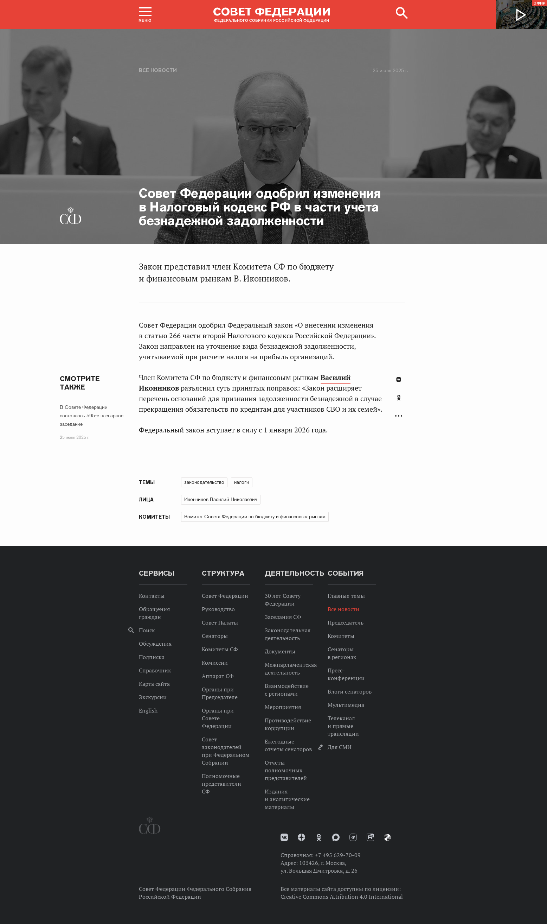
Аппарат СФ (218, 675)
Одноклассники (399, 397)
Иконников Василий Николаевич (220, 499)
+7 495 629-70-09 (338, 855)
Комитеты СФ (220, 649)
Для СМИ (340, 747)
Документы (280, 651)
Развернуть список (398, 416)
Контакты (152, 595)
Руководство (218, 609)
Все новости (158, 70)
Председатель (345, 622)
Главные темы (346, 595)
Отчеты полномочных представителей (286, 770)
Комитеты (341, 635)
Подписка (152, 656)
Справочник (155, 670)
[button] (145, 14)
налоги (241, 482)
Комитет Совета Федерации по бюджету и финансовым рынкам (255, 516)
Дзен (301, 837)
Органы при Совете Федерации (218, 718)
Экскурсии (153, 697)
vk (284, 837)
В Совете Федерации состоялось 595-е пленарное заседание (91, 415)
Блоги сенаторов (350, 691)
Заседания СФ (283, 616)
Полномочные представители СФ (221, 783)
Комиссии (215, 662)
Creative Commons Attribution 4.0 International (342, 896)
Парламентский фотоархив (387, 837)
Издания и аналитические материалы (287, 799)
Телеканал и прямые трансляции (343, 726)
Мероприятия (283, 706)
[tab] (398, 401)
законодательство (204, 482)
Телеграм (353, 837)
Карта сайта (154, 683)
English (148, 710)
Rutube (370, 837)
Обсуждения (155, 643)
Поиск (147, 630)
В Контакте (399, 379)
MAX (336, 837)
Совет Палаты (220, 622)
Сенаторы (215, 635)
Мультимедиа (346, 704)
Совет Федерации (225, 595)
